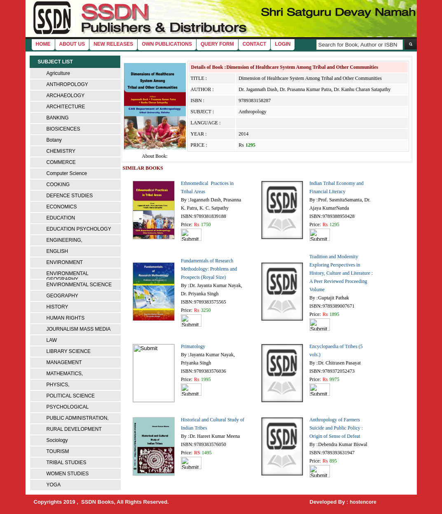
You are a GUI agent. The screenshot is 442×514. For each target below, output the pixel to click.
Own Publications (167, 44)
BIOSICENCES (63, 129)
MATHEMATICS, (65, 373)
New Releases (113, 44)
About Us (72, 44)
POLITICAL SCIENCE (71, 396)
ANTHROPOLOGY (67, 84)
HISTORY (57, 307)
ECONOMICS (62, 207)
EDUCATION (61, 218)
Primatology (193, 346)
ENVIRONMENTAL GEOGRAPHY (68, 276)
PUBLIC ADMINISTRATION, (78, 418)
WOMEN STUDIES (68, 474)
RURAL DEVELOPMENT (74, 429)
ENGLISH (57, 251)
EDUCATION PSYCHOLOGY (79, 229)
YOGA (54, 485)
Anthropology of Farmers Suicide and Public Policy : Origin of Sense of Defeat (336, 428)
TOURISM (58, 451)
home (43, 44)
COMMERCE (61, 162)
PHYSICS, (58, 385)
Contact (255, 44)
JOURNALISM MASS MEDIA (79, 329)
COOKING (58, 184)
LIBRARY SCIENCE (69, 351)
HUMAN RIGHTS (66, 318)
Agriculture (58, 73)
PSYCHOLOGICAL (68, 407)
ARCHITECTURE (66, 107)
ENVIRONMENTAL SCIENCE (79, 284)
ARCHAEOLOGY (66, 95)
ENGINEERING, (64, 240)
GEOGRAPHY (62, 296)
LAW (52, 340)
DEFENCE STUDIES (70, 196)
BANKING (58, 118)
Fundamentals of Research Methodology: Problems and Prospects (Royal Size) (209, 269)
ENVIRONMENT (65, 262)
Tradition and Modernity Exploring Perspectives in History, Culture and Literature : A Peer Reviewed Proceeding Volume (341, 273)
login (282, 44)
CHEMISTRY (61, 151)
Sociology (57, 440)
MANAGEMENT (64, 362)
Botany (54, 140)
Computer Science (67, 173)
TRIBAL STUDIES (67, 462)
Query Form (217, 44)
